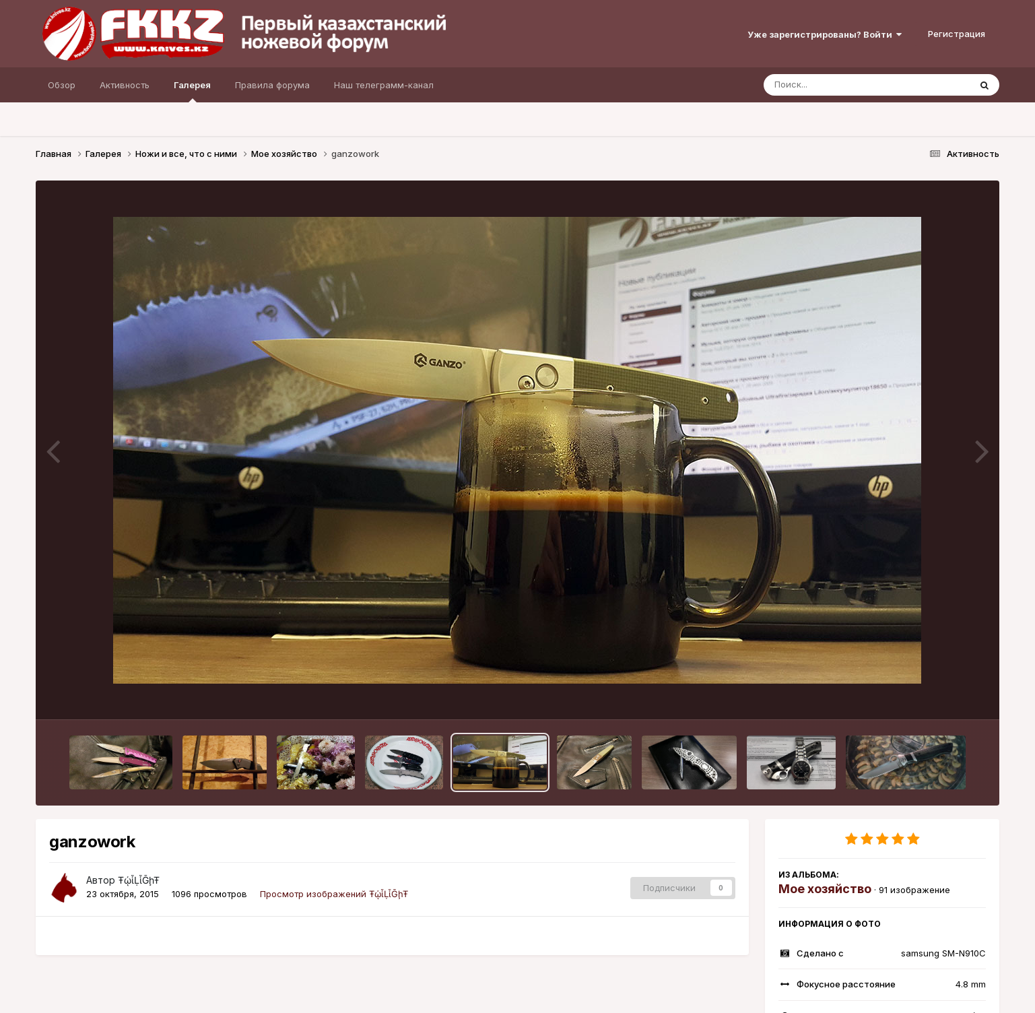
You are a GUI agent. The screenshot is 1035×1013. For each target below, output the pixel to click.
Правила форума (272, 84)
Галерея (192, 90)
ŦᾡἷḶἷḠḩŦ (139, 880)
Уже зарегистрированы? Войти (824, 34)
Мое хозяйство (824, 889)
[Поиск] (841, 85)
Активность (124, 84)
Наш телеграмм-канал (384, 84)
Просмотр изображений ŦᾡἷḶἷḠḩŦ (334, 893)
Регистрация (956, 33)
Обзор (61, 84)
